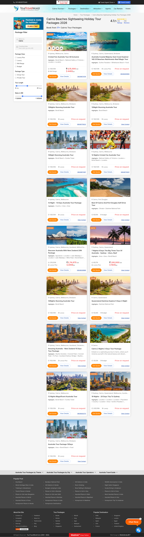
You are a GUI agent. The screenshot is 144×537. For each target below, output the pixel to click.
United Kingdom (119, 526)
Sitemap (18, 523)
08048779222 (81, 124)
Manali (76, 516)
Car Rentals (118, 9)
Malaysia (77, 523)
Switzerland (78, 526)
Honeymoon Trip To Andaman (114, 500)
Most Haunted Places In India (114, 494)
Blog (35, 526)
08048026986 (81, 270)
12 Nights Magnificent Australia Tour (63, 396)
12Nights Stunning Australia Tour (62, 107)
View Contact (125, 124)
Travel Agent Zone (107, 2)
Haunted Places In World (24, 497)
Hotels (128, 9)
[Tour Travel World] (27, 9)
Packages (72, 9)
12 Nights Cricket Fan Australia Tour (107, 155)
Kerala (58, 516)
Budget (19, 66)
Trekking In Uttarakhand (23, 488)
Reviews (127, 22)
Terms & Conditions (22, 526)
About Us (37, 518)
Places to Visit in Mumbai (53, 491)
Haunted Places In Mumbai (54, 497)
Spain (97, 521)
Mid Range (20, 63)
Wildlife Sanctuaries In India (114, 482)
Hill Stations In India (81, 482)
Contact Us (19, 516)
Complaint (19, 518)
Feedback (37, 516)
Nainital (58, 521)
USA (97, 523)
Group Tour (21, 75)
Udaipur (58, 523)
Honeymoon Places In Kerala (25, 503)
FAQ (35, 523)
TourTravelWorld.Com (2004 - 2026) (38, 535)
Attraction (97, 9)
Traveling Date (23, 46)
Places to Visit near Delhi (53, 494)
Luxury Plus (21, 57)
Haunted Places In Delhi (83, 494)
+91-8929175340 (20, 2)
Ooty (75, 518)
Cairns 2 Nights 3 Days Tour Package (108, 349)
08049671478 (81, 76)
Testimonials (38, 521)
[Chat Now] (138, 530)
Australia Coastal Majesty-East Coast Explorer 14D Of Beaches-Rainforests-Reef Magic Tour (110, 59)
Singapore (59, 526)
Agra (75, 521)
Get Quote (52, 76)
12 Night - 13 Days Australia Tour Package (66, 203)
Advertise (19, 521)
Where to (21, 39)
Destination (85, 9)
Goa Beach (19, 482)
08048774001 (125, 172)
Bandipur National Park (52, 482)
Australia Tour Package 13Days (61, 444)
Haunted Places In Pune (23, 500)
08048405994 (124, 74)
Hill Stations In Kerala (52, 485)
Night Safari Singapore (112, 485)
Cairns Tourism (58, 9)
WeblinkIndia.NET (125, 535)
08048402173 (81, 413)
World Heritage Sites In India (25, 485)
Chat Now (133, 522)
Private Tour (21, 78)
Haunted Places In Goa (112, 497)
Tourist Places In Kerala (23, 491)
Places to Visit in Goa (82, 491)
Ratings (119, 22)
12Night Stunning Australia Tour (105, 107)
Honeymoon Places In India (54, 500)
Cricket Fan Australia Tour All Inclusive (64, 57)
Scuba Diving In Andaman (113, 488)
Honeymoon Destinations (53, 503)
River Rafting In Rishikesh (83, 488)
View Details (64, 76)
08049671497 (81, 172)
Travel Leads (124, 2)
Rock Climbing (79, 485)
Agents (108, 9)
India (97, 516)
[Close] (140, 519)
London (116, 518)
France (98, 526)
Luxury (19, 60)
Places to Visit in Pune (112, 491)
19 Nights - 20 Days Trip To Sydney (107, 396)
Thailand (117, 523)
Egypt (116, 521)
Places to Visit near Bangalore (25, 494)
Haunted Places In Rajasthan (84, 497)
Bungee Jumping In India (53, 488)
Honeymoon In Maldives (83, 500)
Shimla (58, 518)
